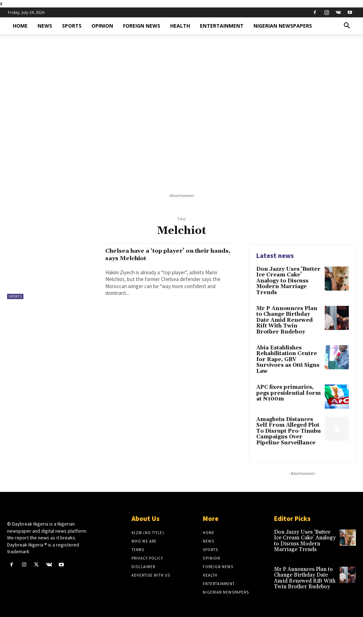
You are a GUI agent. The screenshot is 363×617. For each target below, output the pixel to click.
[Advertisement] (181, 128)
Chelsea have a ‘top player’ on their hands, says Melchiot (168, 254)
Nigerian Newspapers (282, 25)
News (45, 25)
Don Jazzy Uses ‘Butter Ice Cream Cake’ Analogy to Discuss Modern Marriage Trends (287, 280)
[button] (346, 26)
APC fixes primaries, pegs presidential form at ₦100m (286, 383)
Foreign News (141, 25)
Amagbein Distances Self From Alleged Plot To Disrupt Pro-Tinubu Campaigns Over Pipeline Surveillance (286, 421)
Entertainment (222, 25)
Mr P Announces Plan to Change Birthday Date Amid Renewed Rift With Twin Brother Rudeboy (288, 318)
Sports (72, 25)
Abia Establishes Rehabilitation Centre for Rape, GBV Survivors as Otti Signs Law (288, 353)
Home (20, 25)
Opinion (102, 25)
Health (180, 25)
